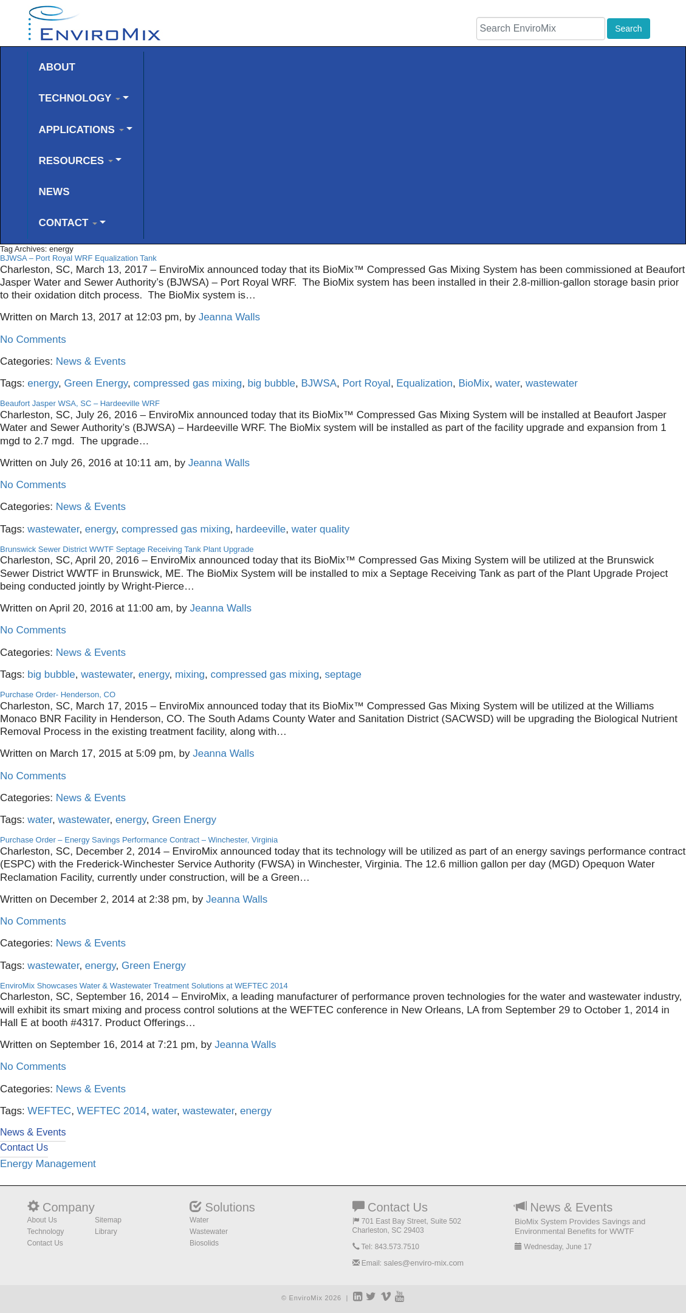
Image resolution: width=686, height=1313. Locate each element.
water (507, 383)
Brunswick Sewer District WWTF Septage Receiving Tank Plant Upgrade (126, 549)
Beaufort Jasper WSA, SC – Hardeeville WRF (80, 403)
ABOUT (57, 67)
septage (343, 674)
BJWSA (319, 383)
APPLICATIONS (81, 130)
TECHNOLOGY (79, 98)
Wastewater (209, 1231)
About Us (42, 1220)
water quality (320, 529)
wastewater (552, 383)
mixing (190, 674)
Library (106, 1231)
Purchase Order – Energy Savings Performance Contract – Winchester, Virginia (139, 839)
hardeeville (261, 529)
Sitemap (108, 1220)
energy (42, 383)
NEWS (54, 192)
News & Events (91, 361)
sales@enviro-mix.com (424, 1262)
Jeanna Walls (229, 317)
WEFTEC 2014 (111, 1111)
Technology (45, 1231)
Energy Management (48, 1164)
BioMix (473, 383)
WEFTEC (49, 1111)
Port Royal (367, 383)
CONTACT (68, 223)
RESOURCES (76, 161)
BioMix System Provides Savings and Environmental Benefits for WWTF (580, 1226)
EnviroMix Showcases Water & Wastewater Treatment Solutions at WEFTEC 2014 (144, 985)
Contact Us (45, 1243)
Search (628, 28)
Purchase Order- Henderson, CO (57, 694)
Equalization (424, 383)
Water (199, 1220)
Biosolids (204, 1243)
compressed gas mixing (188, 383)
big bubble (271, 383)
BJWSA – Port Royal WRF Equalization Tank (78, 258)
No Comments (33, 339)
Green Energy (96, 383)
